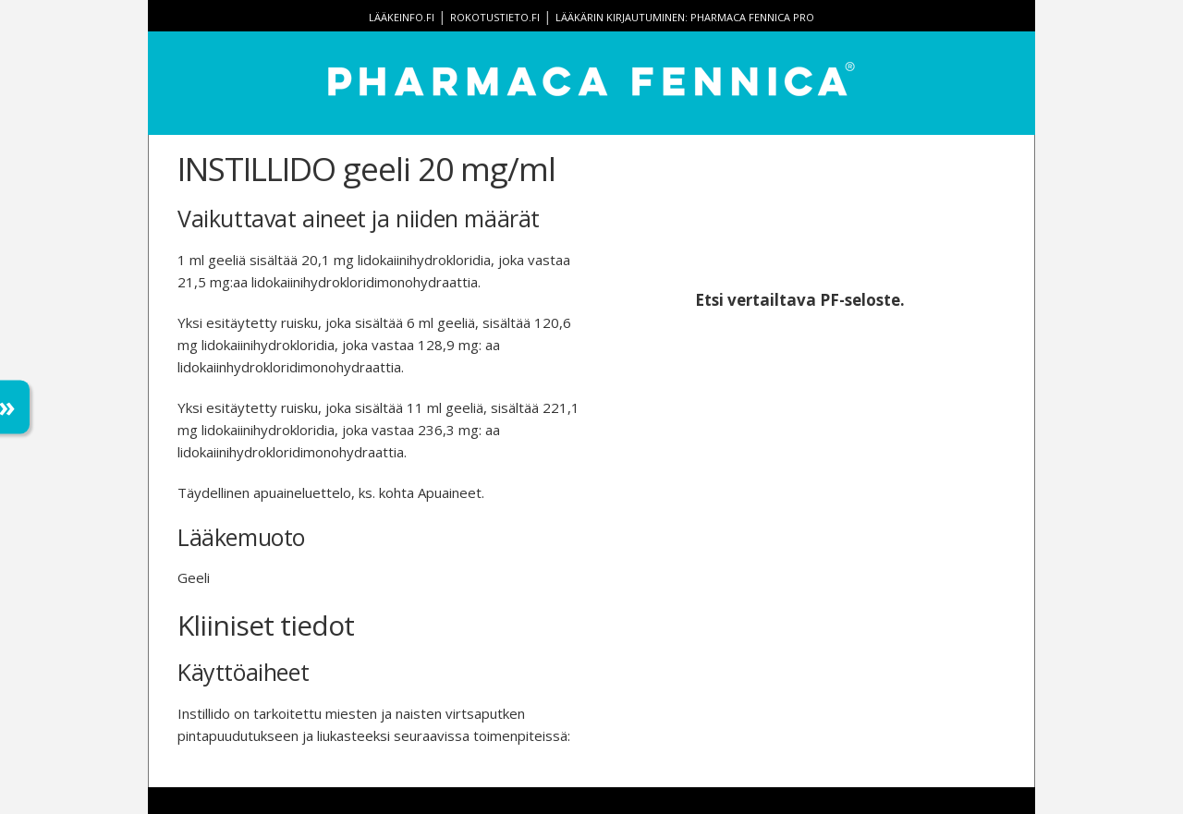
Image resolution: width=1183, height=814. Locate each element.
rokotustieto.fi (495, 17)
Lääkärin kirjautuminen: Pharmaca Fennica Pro (684, 17)
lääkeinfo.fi (401, 17)
